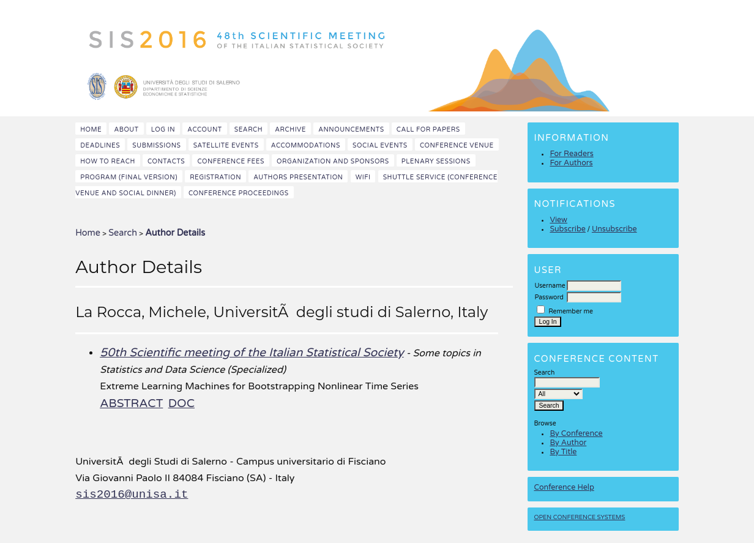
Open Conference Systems (579, 517)
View (558, 220)
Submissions (156, 145)
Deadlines (100, 145)
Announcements (351, 129)
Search (248, 129)
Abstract (131, 403)
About (126, 129)
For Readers (571, 154)
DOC (181, 403)
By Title (563, 452)
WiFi (363, 177)
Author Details (175, 233)
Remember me (570, 311)
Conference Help (564, 487)
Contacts (166, 161)
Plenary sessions (436, 161)
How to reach (107, 161)
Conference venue (457, 145)
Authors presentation (298, 177)
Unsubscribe (614, 229)
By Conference (576, 433)
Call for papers (428, 129)
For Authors (571, 163)
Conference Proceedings (238, 193)
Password (548, 297)
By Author (568, 443)
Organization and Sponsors (333, 161)
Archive (290, 129)
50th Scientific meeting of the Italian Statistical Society (251, 352)
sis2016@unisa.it (131, 494)
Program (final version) (128, 177)
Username (549, 286)
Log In (163, 129)
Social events (380, 145)
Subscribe (567, 229)
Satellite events (226, 145)
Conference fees (230, 161)
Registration (215, 177)
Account (204, 129)
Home (91, 129)
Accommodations (305, 145)
